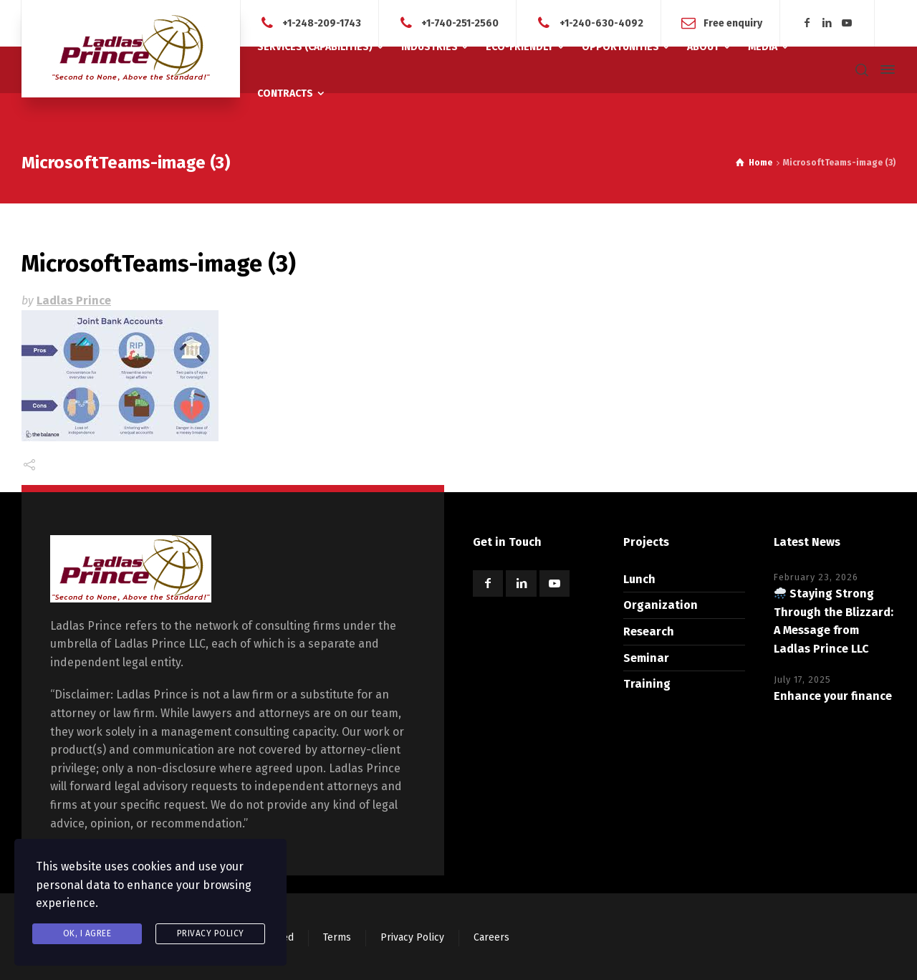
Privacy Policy (412, 937)
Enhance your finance (833, 696)
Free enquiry (733, 22)
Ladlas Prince (74, 300)
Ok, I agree (87, 933)
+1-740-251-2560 (460, 22)
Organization (660, 605)
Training (647, 684)
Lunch (639, 579)
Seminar (646, 658)
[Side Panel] (885, 69)
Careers (491, 937)
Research (648, 631)
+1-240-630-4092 (601, 22)
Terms (337, 937)
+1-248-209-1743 (321, 22)
